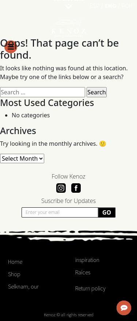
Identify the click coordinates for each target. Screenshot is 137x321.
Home (15, 261)
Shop (14, 274)
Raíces (82, 272)
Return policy (90, 288)
